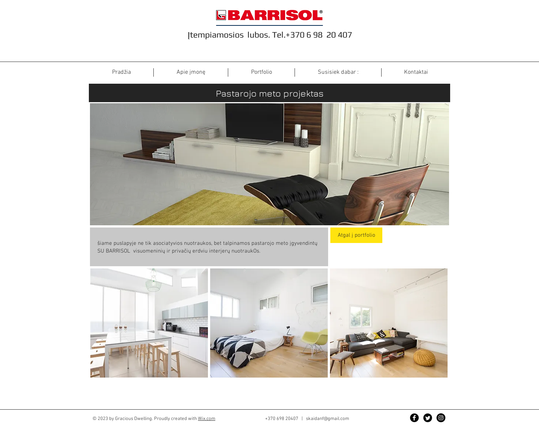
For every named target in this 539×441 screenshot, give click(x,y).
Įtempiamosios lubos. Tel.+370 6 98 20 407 (270, 34)
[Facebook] (414, 417)
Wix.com (206, 419)
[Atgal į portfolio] (356, 235)
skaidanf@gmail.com (327, 419)
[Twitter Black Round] (427, 417)
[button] (149, 323)
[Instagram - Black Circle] (441, 417)
